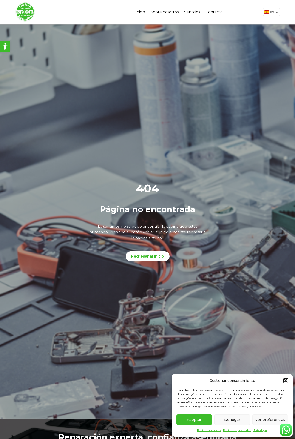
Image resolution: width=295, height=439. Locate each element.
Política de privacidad (237, 430)
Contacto (214, 12)
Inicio (140, 12)
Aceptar (194, 419)
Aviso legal (260, 430)
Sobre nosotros (165, 12)
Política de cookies (209, 430)
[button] (5, 46)
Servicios (192, 12)
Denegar (232, 419)
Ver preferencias (270, 419)
